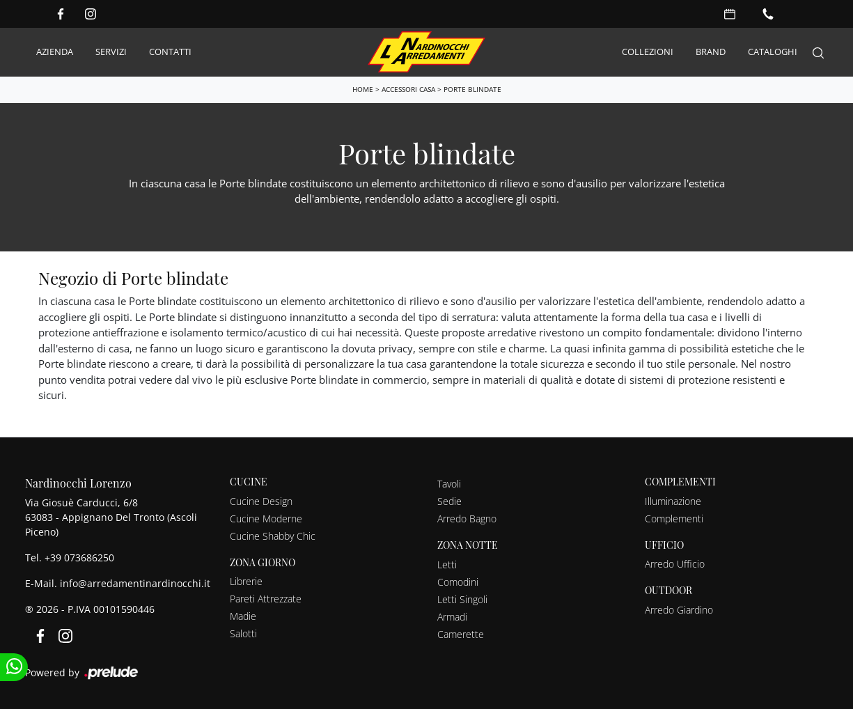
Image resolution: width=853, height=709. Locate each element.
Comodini (457, 582)
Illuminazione (673, 501)
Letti (447, 564)
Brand (711, 51)
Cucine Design (261, 501)
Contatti (170, 51)
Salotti (243, 633)
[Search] (818, 52)
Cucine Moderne (266, 518)
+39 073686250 (79, 557)
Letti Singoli (462, 599)
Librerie (246, 581)
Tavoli (449, 483)
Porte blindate (472, 89)
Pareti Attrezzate (266, 598)
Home (362, 89)
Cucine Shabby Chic (272, 536)
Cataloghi (772, 51)
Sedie (449, 501)
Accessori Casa (408, 89)
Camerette (460, 634)
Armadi (452, 616)
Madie (243, 616)
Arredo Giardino (679, 609)
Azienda (54, 51)
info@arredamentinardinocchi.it (135, 583)
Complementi (674, 518)
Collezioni (647, 51)
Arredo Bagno (466, 518)
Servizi (111, 51)
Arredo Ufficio (675, 563)
